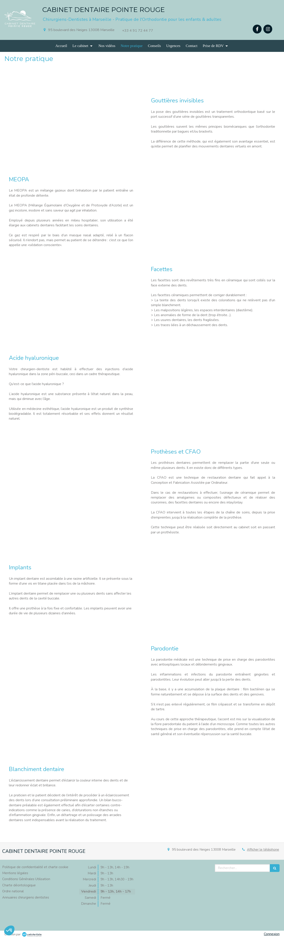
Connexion (272, 934)
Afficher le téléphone (263, 849)
